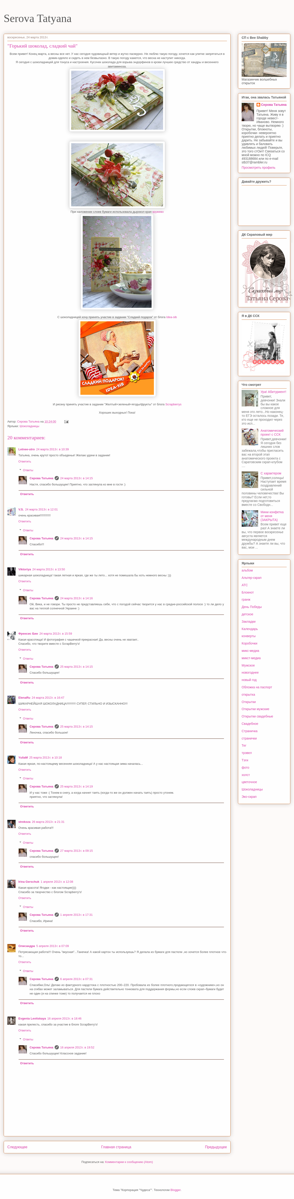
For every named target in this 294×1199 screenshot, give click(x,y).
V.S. (21, 509)
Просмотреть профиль (258, 167)
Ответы (28, 470)
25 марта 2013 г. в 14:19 (76, 786)
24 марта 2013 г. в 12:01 (41, 509)
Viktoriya (24, 569)
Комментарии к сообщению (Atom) (129, 1162)
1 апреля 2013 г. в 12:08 (57, 881)
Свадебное (250, 724)
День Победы (252, 607)
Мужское (248, 665)
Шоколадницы (29, 426)
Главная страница (116, 1147)
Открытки (249, 702)
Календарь (250, 629)
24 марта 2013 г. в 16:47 (48, 697)
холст (246, 775)
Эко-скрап (249, 796)
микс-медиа (250, 651)
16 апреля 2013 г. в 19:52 (77, 1047)
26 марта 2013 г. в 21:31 (48, 822)
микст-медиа (251, 658)
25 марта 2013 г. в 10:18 (45, 757)
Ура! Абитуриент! (273, 392)
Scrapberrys (173, 404)
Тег (244, 745)
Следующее (17, 1147)
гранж (246, 599)
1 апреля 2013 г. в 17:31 (76, 914)
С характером (271, 473)
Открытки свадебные (257, 716)
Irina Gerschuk (28, 881)
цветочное (249, 782)
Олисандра (26, 946)
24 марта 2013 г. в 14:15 (76, 478)
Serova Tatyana (38, 18)
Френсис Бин (28, 633)
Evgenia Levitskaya (32, 1018)
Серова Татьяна (41, 478)
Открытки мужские (255, 709)
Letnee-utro (26, 449)
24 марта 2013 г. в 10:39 (52, 449)
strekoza (24, 822)
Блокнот (248, 592)
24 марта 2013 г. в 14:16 (76, 598)
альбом (247, 570)
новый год (249, 680)
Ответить (24, 461)
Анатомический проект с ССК (272, 432)
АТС (245, 585)
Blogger (175, 1190)
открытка (248, 694)
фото (245, 767)
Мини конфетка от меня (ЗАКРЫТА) (272, 516)
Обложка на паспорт (257, 687)
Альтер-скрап (251, 578)
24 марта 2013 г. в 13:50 (48, 569)
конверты (249, 636)
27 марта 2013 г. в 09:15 (76, 850)
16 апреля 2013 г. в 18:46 (64, 1018)
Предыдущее (216, 1147)
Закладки (249, 621)
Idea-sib (171, 317)
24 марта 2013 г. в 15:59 (55, 633)
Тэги (245, 760)
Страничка (249, 731)
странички (249, 738)
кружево (158, 211)
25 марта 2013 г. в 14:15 (76, 666)
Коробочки (249, 643)
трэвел (247, 753)
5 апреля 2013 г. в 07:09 (52, 946)
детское (247, 614)
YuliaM (23, 757)
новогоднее (250, 672)
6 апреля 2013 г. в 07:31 (76, 979)
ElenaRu (24, 697)
